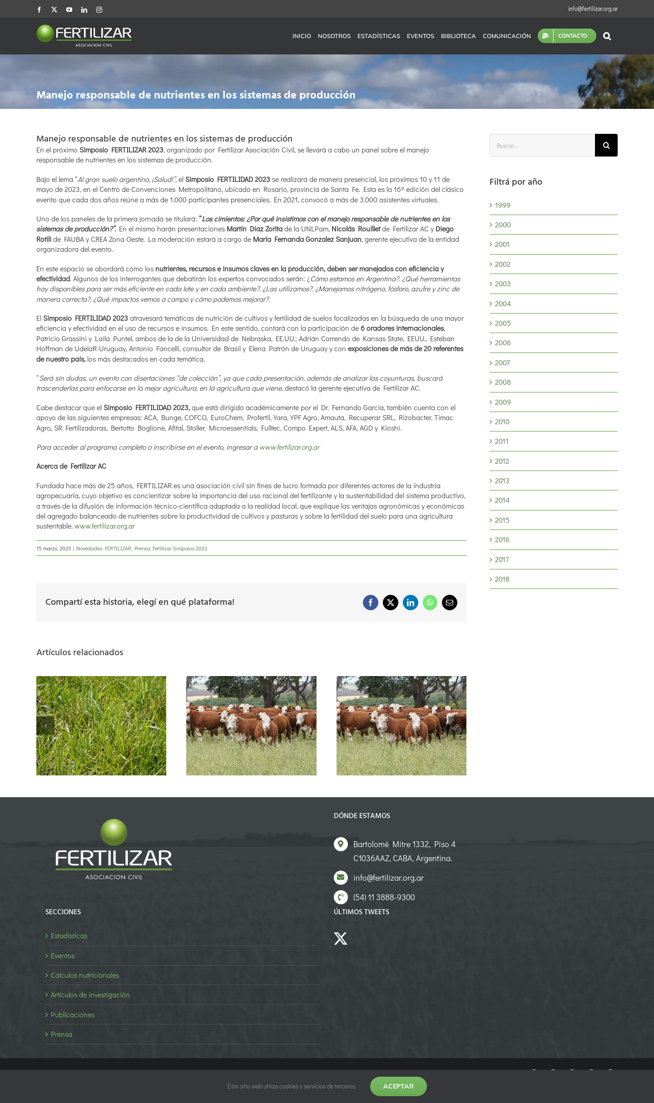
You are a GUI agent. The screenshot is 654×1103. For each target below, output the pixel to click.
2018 (502, 578)
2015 (502, 520)
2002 (502, 264)
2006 (503, 342)
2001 (502, 244)
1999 (502, 205)
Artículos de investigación (90, 994)
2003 (503, 283)
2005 (503, 323)
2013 (502, 480)
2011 (502, 441)
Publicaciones (72, 1014)
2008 (503, 382)
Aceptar (398, 1086)
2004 (503, 303)
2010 (502, 421)
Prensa (61, 1034)
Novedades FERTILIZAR (103, 548)
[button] (607, 36)
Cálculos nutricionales (85, 975)
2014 (502, 500)
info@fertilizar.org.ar (593, 8)
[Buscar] (606, 145)
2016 (502, 539)
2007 (502, 362)
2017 (502, 559)
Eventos (62, 955)
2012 (502, 461)
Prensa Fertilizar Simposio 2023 (170, 548)
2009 (503, 402)
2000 (503, 224)
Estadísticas (69, 935)
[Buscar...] (542, 145)
